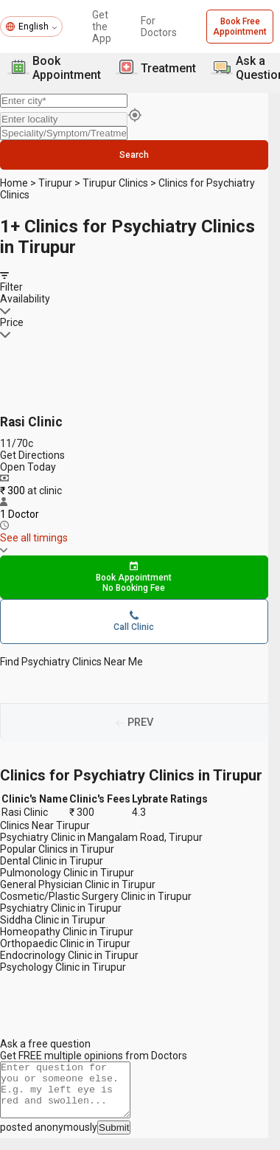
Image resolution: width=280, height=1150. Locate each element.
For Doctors (159, 26)
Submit (114, 1139)
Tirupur (55, 183)
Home (14, 183)
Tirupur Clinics (115, 183)
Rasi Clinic (31, 422)
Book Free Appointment (240, 26)
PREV (140, 723)
